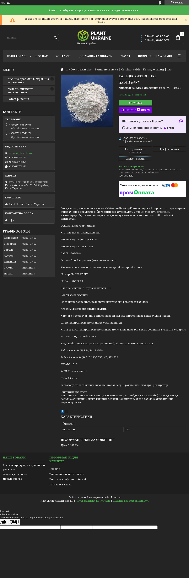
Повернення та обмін (155, 56)
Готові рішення (18, 99)
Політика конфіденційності (67, 479)
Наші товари (17, 56)
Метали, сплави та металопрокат (20, 90)
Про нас (41, 56)
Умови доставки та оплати (66, 474)
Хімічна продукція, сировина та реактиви (28, 80)
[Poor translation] (14, 522)
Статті (125, 56)
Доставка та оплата (95, 56)
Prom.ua (116, 497)
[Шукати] (55, 37)
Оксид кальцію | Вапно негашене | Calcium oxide (105, 69)
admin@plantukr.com (21, 153)
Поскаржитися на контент (93, 500)
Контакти (63, 56)
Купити (137, 102)
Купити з (137, 110)
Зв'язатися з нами (61, 484)
